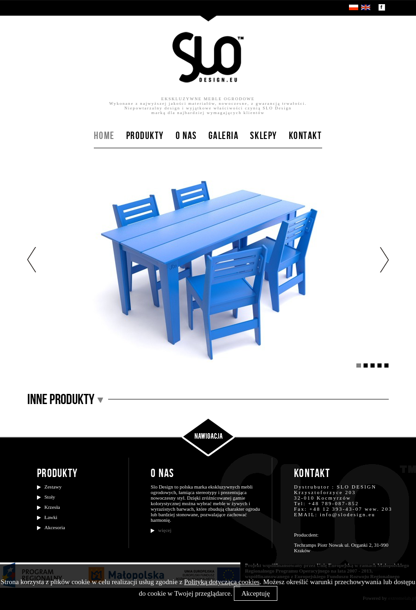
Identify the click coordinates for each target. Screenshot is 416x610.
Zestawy (52, 486)
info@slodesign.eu (347, 514)
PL (353, 7)
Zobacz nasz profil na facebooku (382, 7)
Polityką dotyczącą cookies (221, 582)
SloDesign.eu (208, 57)
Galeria (223, 136)
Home (104, 136)
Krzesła (52, 507)
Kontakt (305, 136)
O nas (186, 136)
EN (365, 7)
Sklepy (263, 136)
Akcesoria (54, 527)
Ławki (50, 517)
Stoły (49, 497)
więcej (164, 530)
